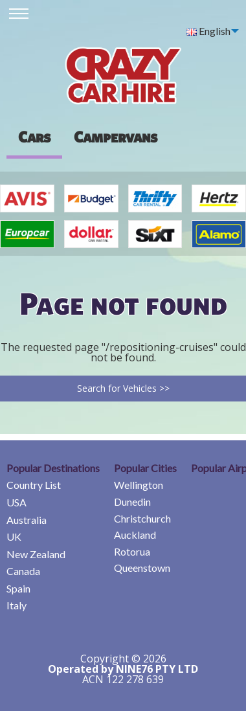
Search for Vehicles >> (123, 388)
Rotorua (132, 551)
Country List (33, 485)
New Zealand (35, 554)
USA (16, 502)
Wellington (138, 485)
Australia (26, 520)
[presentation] (115, 136)
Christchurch (142, 518)
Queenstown (142, 567)
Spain (18, 588)
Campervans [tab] (115, 137)
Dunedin (132, 501)
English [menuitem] (208, 31)
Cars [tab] (34, 137)
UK (13, 536)
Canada (23, 571)
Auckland (135, 534)
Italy (16, 605)
